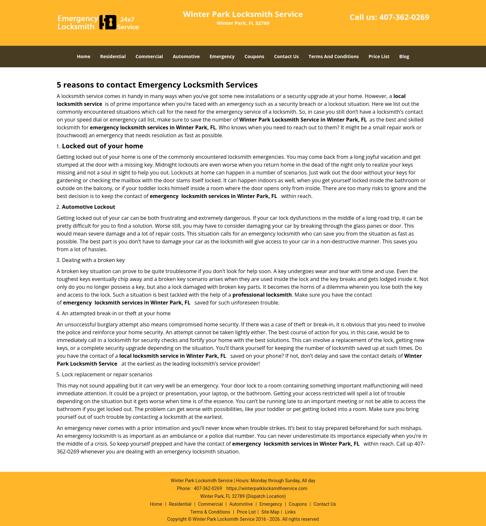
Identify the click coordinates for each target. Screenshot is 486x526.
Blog (404, 56)
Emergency (222, 56)
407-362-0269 (404, 16)
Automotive (186, 56)
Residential (113, 56)
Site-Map (270, 512)
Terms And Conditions (334, 56)
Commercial (149, 56)
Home (83, 56)
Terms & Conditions (210, 512)
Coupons (254, 56)
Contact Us (286, 56)
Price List (379, 56)
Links (290, 512)
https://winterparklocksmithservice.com (267, 488)
